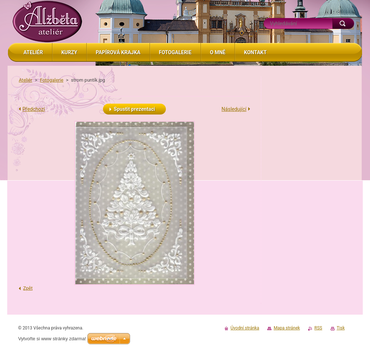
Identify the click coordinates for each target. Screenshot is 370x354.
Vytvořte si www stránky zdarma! (52, 338)
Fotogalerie (51, 80)
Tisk (341, 328)
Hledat (343, 23)
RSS (318, 328)
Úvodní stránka (245, 328)
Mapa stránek (287, 328)
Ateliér (25, 80)
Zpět (28, 288)
